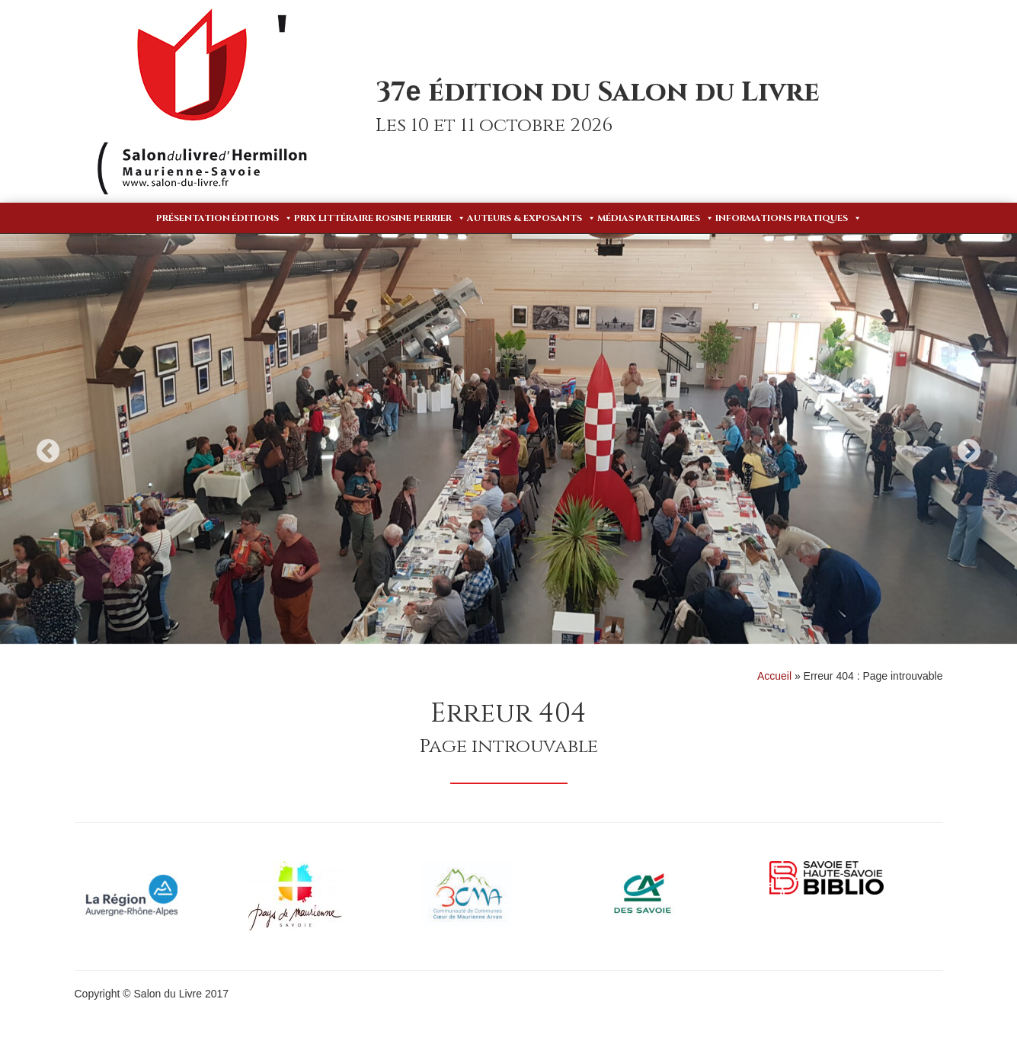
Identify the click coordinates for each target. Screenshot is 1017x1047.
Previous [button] (48, 451)
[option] (508, 439)
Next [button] (969, 451)
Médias (615, 218)
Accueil (774, 676)
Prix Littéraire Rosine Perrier (379, 218)
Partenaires (674, 218)
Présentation (193, 218)
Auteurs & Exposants (531, 218)
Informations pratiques (788, 218)
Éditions (262, 218)
